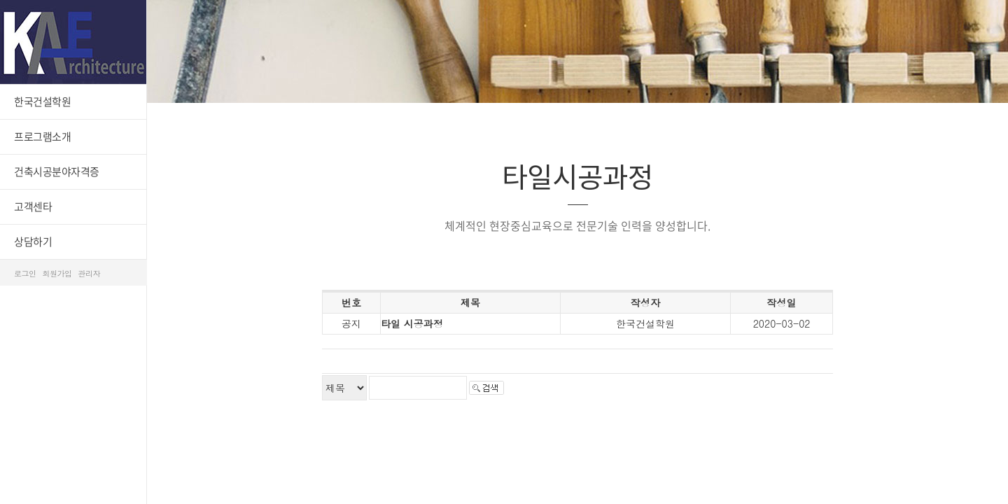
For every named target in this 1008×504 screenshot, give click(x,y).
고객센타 (33, 206)
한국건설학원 (42, 101)
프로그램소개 (42, 136)
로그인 (25, 273)
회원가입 (57, 273)
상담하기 (33, 241)
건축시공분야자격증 (56, 171)
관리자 (89, 273)
